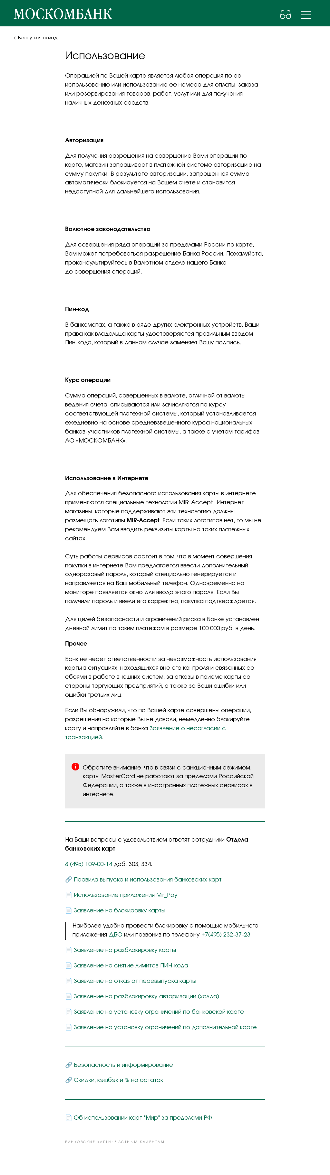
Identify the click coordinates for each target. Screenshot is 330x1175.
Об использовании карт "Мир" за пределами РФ (143, 1118)
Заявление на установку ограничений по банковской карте (159, 1012)
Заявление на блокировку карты (119, 911)
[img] (306, 15)
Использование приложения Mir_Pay (126, 895)
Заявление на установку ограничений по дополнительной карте (165, 1027)
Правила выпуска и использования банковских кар (146, 880)
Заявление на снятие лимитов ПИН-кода (131, 966)
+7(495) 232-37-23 (225, 935)
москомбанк (62, 14)
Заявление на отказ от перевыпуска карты (135, 981)
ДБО (115, 935)
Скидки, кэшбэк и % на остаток (118, 1080)
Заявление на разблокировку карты (125, 950)
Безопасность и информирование (123, 1065)
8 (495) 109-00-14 (88, 864)
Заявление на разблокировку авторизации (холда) (146, 997)
